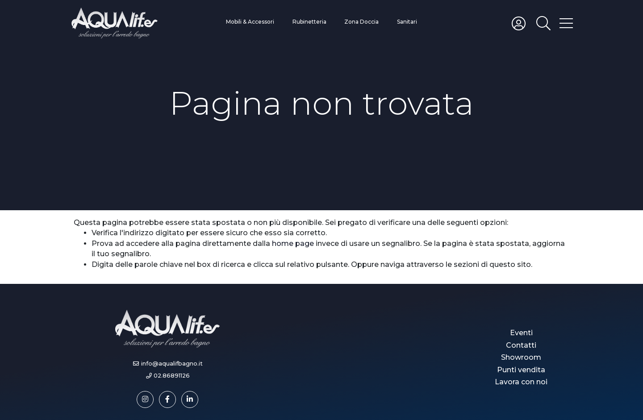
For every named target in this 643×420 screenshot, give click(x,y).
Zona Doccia (361, 21)
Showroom (521, 357)
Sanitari (407, 21)
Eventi (521, 333)
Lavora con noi (521, 382)
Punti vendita (521, 370)
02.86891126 (172, 375)
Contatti (521, 345)
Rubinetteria (309, 21)
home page (293, 243)
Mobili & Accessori (250, 21)
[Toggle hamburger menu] (566, 22)
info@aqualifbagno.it (172, 363)
